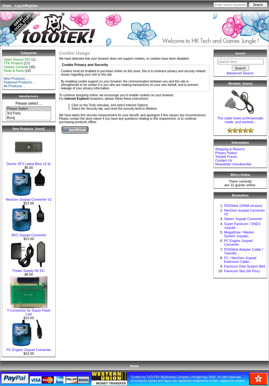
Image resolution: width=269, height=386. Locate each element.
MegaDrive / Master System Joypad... (239, 234)
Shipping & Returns (230, 149)
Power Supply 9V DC (28, 269)
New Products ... (16, 78)
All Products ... (14, 86)
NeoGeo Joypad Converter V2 (28, 197)
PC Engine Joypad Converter (29, 348)
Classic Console (15, 67)
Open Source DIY (16, 59)
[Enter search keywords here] (230, 5)
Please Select (28, 109)
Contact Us (223, 160)
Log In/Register (26, 6)
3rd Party (28, 113)
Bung (28, 118)
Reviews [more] (240, 83)
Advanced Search (240, 73)
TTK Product (13, 63)
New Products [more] (28, 129)
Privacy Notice (226, 153)
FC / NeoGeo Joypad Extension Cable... (240, 259)
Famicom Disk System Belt (244, 266)
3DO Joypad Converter (28, 233)
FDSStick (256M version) (243, 206)
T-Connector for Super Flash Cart (29, 310)
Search (240, 53)
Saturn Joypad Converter (243, 219)
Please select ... (29, 103)
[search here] (241, 61)
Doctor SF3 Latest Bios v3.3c (29, 162)
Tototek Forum (226, 156)
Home (6, 6)
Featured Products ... (19, 82)
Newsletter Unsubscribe (233, 164)
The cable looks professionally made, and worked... (240, 118)
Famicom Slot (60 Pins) (242, 271)
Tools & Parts (13, 71)
